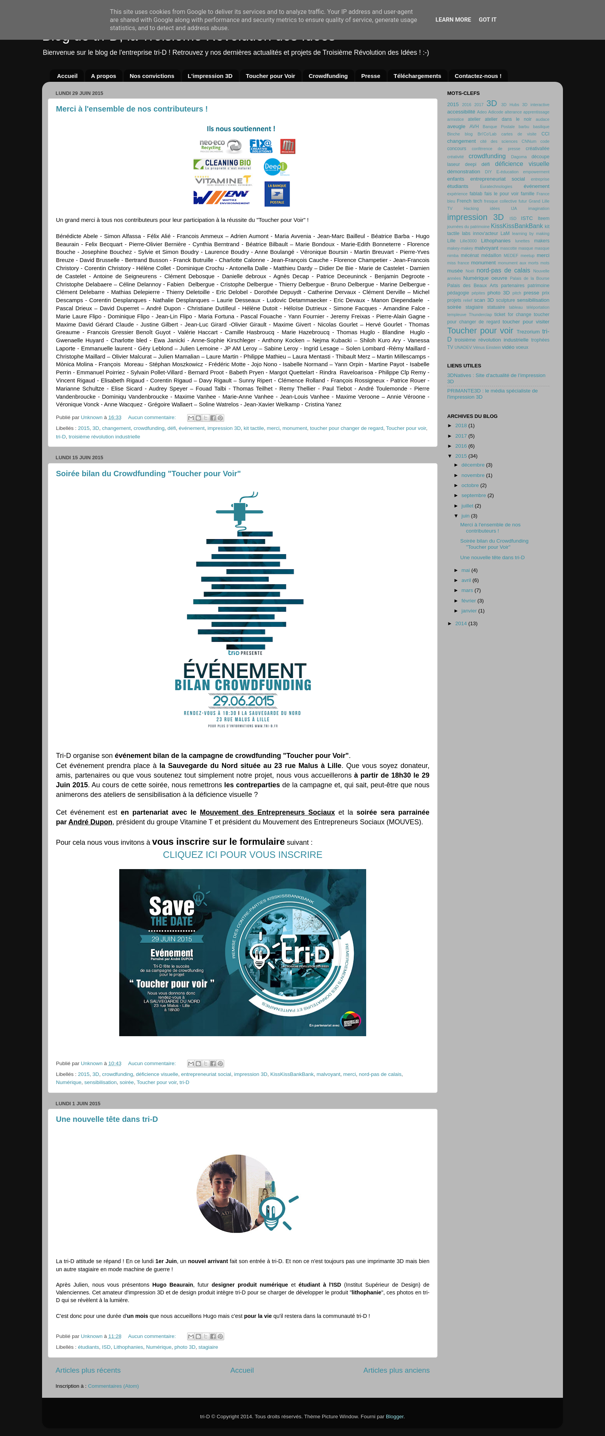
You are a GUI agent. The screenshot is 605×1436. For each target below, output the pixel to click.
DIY (488, 171)
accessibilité (461, 112)
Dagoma (519, 156)
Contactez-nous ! (478, 76)
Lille (451, 241)
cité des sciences (498, 141)
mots (545, 262)
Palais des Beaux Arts (472, 285)
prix (545, 293)
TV (450, 347)
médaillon (491, 255)
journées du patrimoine (468, 226)
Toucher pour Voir (270, 76)
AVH (474, 126)
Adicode (495, 112)
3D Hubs (510, 104)
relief (467, 300)
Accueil (67, 76)
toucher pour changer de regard (346, 428)
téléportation (538, 307)
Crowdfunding (328, 76)
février (469, 601)
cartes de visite (518, 134)
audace (542, 119)
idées (495, 208)
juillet (468, 506)
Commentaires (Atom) (113, 1386)
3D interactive (535, 104)
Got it (488, 19)
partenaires (513, 285)
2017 (478, 104)
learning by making (530, 233)
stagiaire (208, 1347)
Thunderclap (480, 314)
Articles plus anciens (396, 1370)
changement (116, 428)
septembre (474, 495)
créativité (455, 156)
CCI (545, 134)
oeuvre (499, 278)
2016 (466, 104)
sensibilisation (100, 1082)
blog (469, 134)
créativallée (537, 148)
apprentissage (536, 112)
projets (454, 300)
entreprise (540, 179)
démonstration (463, 171)
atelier (474, 119)
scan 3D (484, 300)
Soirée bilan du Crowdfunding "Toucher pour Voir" (148, 473)
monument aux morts (518, 262)
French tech (469, 201)
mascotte (508, 248)
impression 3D (224, 428)
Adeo (482, 112)
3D (96, 428)
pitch (516, 293)
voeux (522, 347)
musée (455, 271)
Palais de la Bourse (529, 278)
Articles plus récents (88, 1370)
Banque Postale (499, 126)
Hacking (471, 208)
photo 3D (185, 1347)
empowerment (536, 171)
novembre (473, 475)
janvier (469, 611)
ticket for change (512, 314)
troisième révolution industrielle (104, 437)
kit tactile (253, 428)
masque (525, 248)
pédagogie (458, 293)
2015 (84, 428)
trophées (540, 340)
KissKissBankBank (292, 1074)
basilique (541, 126)
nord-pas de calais (380, 1074)
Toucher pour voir (406, 428)
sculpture (505, 300)
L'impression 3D (210, 76)
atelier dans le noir (508, 119)
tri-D (61, 437)
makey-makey (460, 248)
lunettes (522, 240)
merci (273, 428)
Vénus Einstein (487, 347)
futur (523, 201)
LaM (505, 233)
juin (466, 516)
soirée (127, 1082)
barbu (524, 126)
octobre (470, 485)
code (545, 141)
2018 (461, 425)
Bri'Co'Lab (487, 134)
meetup (527, 255)
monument (294, 428)
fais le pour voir (502, 193)
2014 (461, 623)
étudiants (88, 1347)
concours (456, 148)
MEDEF (511, 255)
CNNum (529, 141)
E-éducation (507, 171)
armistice (455, 119)
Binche (453, 134)
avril (467, 580)
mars (468, 590)
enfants (455, 179)
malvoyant (329, 1074)
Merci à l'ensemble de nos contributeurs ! (132, 109)
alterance (513, 112)
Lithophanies (128, 1347)
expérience (457, 193)
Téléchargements (417, 76)
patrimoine (538, 285)
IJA (514, 208)
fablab (476, 193)
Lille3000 (468, 240)
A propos (103, 76)
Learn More (453, 19)
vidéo (508, 347)
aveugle (456, 126)
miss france (458, 262)
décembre (473, 465)
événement (191, 428)
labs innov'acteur (480, 233)
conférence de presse (496, 148)
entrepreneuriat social (206, 1074)
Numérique (68, 1082)
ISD (106, 1347)
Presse (370, 76)
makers (541, 241)
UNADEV (463, 347)
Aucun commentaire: (152, 417)
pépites (478, 293)
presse (531, 293)
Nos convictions (152, 76)
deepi (471, 164)
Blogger (395, 1416)
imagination (538, 208)
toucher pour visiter (526, 322)
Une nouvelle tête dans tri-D (107, 1119)
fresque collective (500, 201)
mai (466, 570)
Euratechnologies (496, 186)
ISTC (527, 218)
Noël (470, 271)
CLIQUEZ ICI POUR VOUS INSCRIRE (242, 854)
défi (171, 428)
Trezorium (528, 332)
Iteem (543, 218)
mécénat (470, 255)
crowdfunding (149, 428)
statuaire (496, 307)
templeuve (456, 314)
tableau (515, 307)
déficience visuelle (157, 1074)
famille (527, 193)
